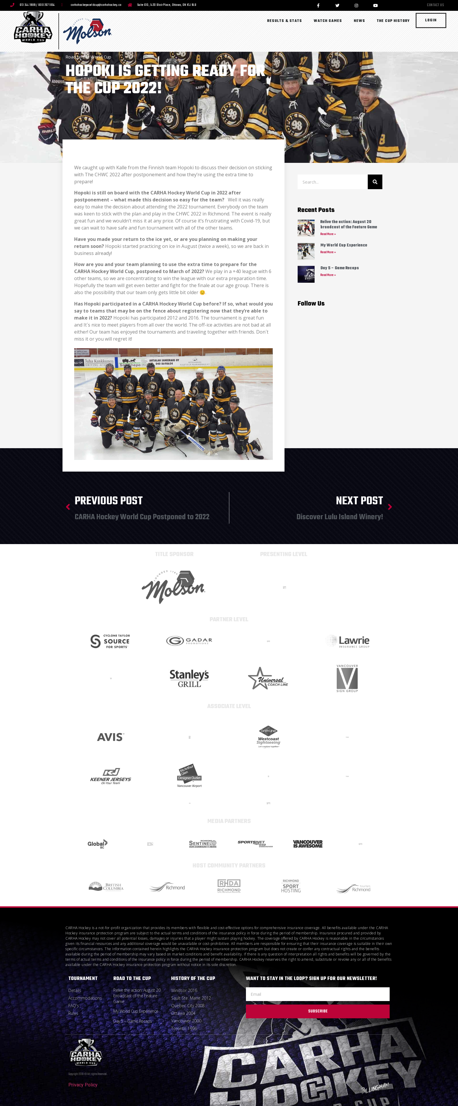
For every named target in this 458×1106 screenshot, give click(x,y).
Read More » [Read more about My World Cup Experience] (328, 252)
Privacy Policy (83, 1085)
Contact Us (435, 5)
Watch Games (328, 21)
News (359, 21)
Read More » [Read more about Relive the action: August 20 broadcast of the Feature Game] (328, 234)
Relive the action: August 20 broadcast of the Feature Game (348, 224)
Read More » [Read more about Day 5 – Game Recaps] (328, 275)
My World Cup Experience (343, 245)
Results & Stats (284, 21)
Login (431, 20)
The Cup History (393, 21)
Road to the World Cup (88, 57)
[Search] (375, 182)
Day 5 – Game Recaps (339, 268)
